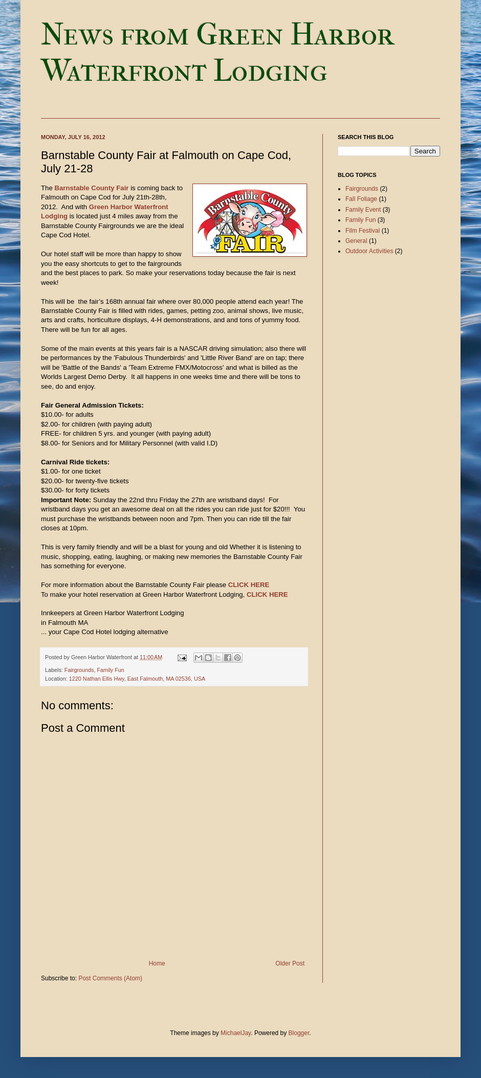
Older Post (289, 963)
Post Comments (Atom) (110, 978)
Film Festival (362, 230)
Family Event (363, 209)
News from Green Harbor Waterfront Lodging (217, 52)
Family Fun (110, 670)
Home (157, 963)
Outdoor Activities (369, 251)
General (356, 240)
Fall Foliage (361, 199)
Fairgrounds (79, 670)
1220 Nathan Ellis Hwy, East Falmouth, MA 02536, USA (137, 679)
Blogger (299, 1033)
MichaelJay (236, 1033)
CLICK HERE (249, 585)
